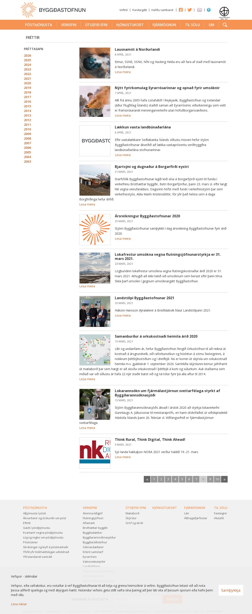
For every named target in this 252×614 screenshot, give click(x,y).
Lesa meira (123, 72)
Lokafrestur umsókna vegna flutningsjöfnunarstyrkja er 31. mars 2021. (168, 256)
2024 (27, 65)
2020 (27, 83)
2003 (27, 161)
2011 (27, 124)
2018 (27, 92)
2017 (27, 97)
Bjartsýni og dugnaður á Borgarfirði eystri (152, 166)
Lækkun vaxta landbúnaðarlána (143, 127)
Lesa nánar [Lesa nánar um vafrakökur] (19, 604)
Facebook (180, 9)
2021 (27, 78)
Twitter (189, 9)
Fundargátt (139, 10)
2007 (27, 143)
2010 (27, 129)
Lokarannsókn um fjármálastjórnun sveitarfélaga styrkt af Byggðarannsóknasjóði (167, 392)
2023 (27, 69)
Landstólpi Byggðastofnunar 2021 (144, 297)
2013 (27, 115)
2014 (27, 111)
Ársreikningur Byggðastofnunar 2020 (147, 216)
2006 (27, 148)
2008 (27, 138)
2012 (27, 120)
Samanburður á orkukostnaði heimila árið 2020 (156, 336)
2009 (27, 134)
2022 (27, 74)
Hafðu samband (162, 10)
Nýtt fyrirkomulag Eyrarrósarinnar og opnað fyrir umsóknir (167, 87)
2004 (27, 157)
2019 (27, 88)
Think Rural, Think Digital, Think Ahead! (150, 439)
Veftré (123, 10)
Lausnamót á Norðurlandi (137, 49)
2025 (27, 60)
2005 (27, 152)
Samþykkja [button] (231, 590)
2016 (27, 101)
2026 (27, 55)
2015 (27, 106)
